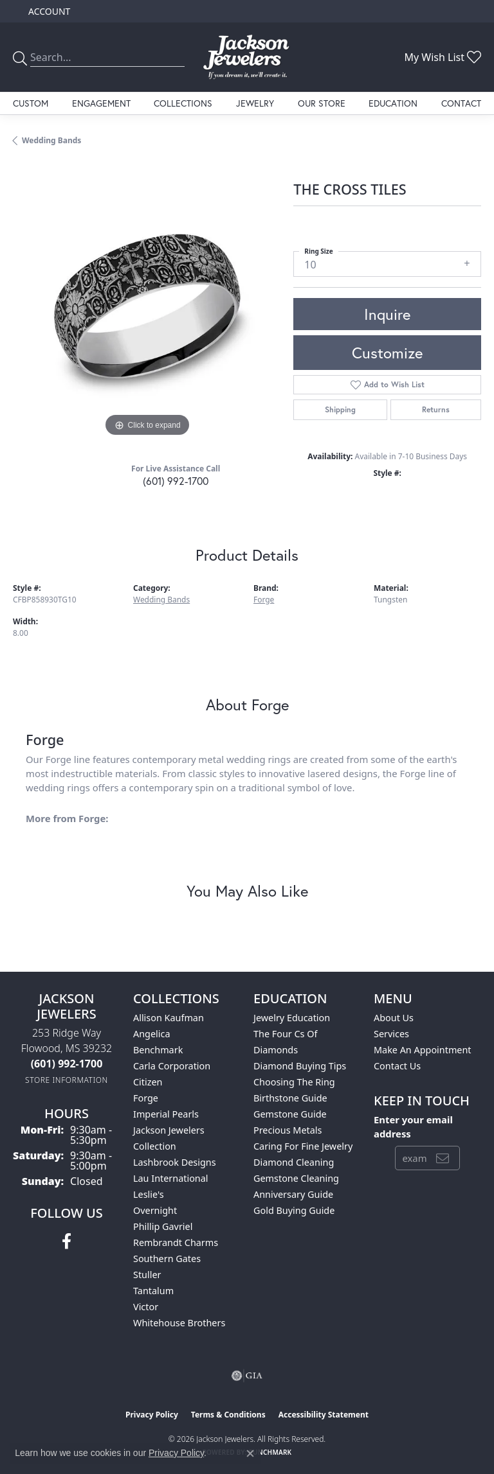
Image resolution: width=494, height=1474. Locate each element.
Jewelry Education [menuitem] (291, 1018)
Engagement (101, 103)
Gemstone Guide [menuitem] (290, 1114)
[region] (146, 306)
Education (393, 103)
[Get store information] (66, 1080)
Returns (436, 409)
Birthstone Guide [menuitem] (290, 1098)
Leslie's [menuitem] (148, 1194)
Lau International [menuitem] (170, 1178)
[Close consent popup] (250, 1453)
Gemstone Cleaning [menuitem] (296, 1178)
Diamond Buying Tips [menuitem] (299, 1066)
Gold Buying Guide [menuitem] (293, 1210)
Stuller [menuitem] (147, 1274)
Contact (461, 103)
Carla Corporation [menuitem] (171, 1066)
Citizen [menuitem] (148, 1082)
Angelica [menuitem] (151, 1034)
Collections (183, 103)
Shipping (340, 409)
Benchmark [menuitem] (158, 1050)
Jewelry (255, 103)
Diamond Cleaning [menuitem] (293, 1162)
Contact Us (397, 1066)
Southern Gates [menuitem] (167, 1258)
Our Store (321, 103)
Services (391, 1034)
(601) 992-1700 (175, 480)
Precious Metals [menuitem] (287, 1130)
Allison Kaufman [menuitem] (168, 1018)
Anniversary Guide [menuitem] (293, 1194)
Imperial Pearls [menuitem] (166, 1114)
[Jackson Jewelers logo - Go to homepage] (247, 57)
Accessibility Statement (324, 1414)
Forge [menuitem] (145, 1098)
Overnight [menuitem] (155, 1210)
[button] (48, 11)
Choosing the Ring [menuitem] (294, 1082)
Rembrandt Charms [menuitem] (175, 1242)
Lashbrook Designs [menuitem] (174, 1162)
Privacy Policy (151, 1414)
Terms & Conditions (228, 1414)
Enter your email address (413, 1126)
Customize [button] (387, 352)
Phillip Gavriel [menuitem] (162, 1226)
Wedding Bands (51, 140)
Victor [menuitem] (145, 1307)
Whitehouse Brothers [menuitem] (179, 1323)
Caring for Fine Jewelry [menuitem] (302, 1146)
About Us (394, 1018)
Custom (30, 103)
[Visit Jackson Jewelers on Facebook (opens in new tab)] (66, 1241)
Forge (263, 599)
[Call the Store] (67, 1064)
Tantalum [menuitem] (153, 1291)
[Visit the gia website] (247, 1375)
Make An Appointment (422, 1050)
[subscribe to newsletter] (442, 1158)
